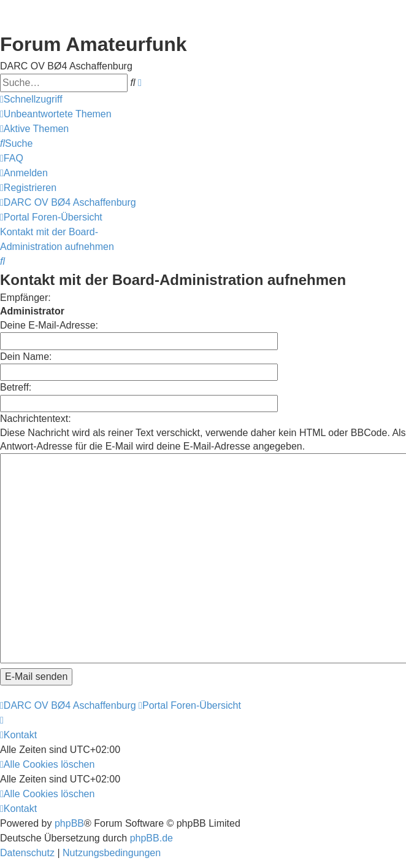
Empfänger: (25, 297)
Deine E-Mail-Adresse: (49, 325)
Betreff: (15, 387)
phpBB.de (151, 782)
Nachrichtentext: (35, 418)
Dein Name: (26, 356)
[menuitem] (56, 114)
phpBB (69, 767)
